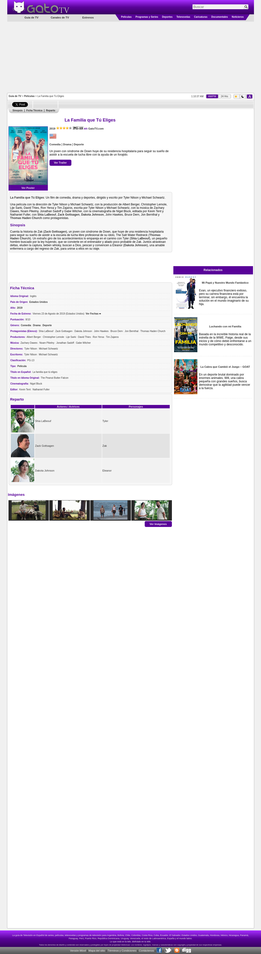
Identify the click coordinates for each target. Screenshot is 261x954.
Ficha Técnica (34, 110)
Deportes (167, 17)
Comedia (55, 144)
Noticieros (238, 17)
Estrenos (88, 17)
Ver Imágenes (158, 523)
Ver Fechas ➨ (93, 313)
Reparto (50, 110)
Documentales (219, 17)
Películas (126, 17)
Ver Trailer (60, 162)
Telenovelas (183, 17)
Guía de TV (15, 96)
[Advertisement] (131, 57)
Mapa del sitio (97, 950)
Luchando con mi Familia (225, 326)
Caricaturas (200, 17)
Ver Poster (27, 187)
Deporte (79, 144)
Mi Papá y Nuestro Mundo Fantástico (225, 282)
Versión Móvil (78, 950)
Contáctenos (146, 950)
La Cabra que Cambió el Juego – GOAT (225, 366)
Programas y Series (146, 17)
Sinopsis (18, 110)
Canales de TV (60, 17)
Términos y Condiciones (122, 950)
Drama (67, 144)
